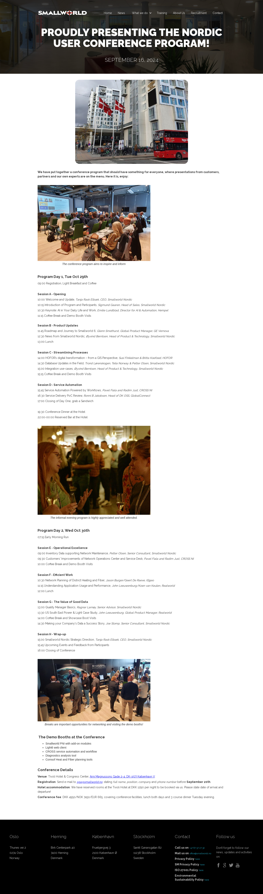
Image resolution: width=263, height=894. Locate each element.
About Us (179, 13)
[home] (63, 11)
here (197, 859)
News (121, 13)
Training (162, 13)
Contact (218, 13)
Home (108, 13)
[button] (141, 13)
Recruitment (199, 13)
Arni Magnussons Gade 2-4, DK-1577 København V (122, 776)
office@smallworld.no (200, 853)
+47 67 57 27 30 (197, 848)
